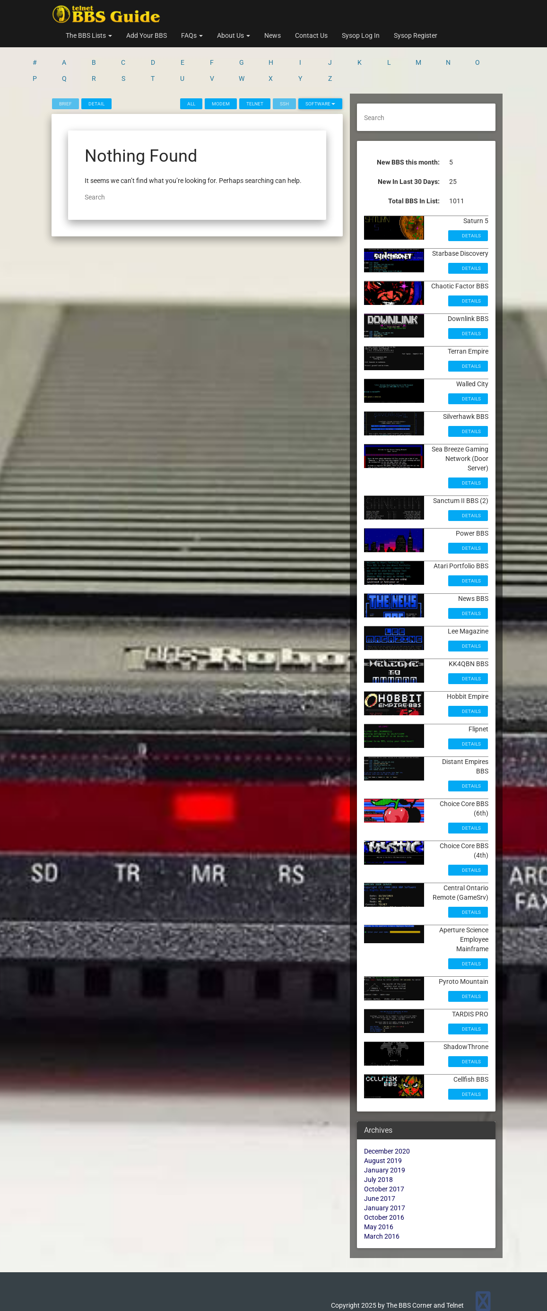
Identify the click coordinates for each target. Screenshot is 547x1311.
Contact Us (311, 35)
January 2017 (384, 1171)
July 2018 (378, 1142)
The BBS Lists (89, 35)
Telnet (254, 66)
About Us (233, 35)
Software (320, 66)
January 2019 (384, 1133)
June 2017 (379, 1161)
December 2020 (387, 1114)
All (191, 66)
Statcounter (17, 1306)
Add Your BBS (146, 35)
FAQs (192, 35)
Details (471, 198)
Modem (221, 66)
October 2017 (384, 1152)
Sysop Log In (361, 35)
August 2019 (383, 1124)
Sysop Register (415, 35)
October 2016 (384, 1180)
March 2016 (381, 1199)
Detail (96, 66)
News (272, 35)
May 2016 (378, 1190)
